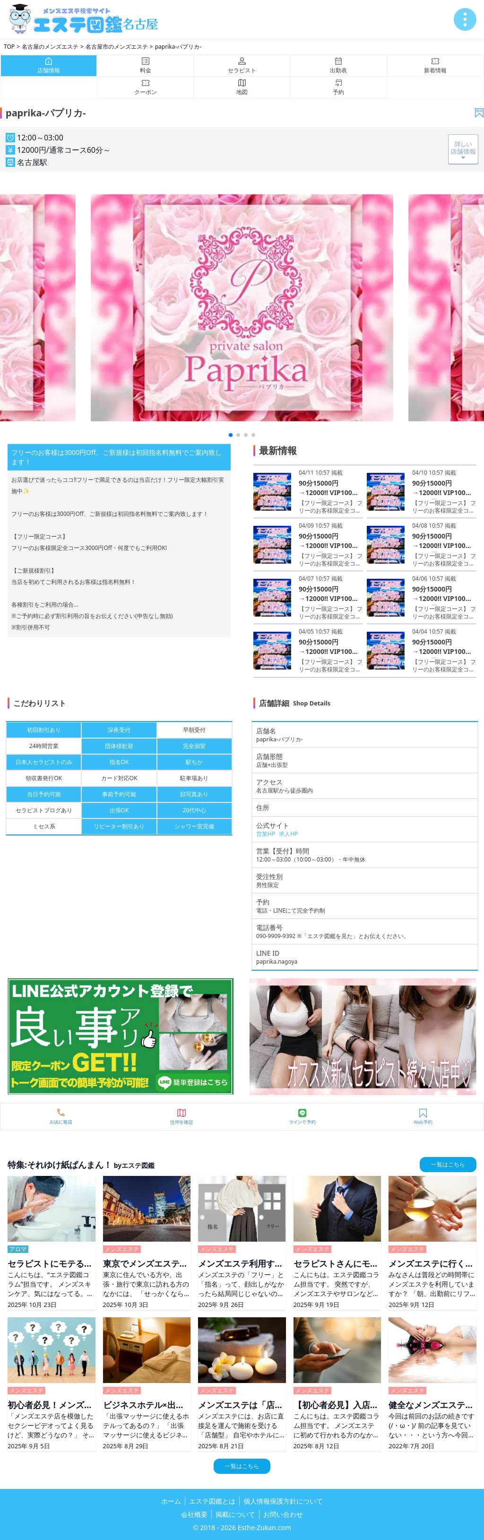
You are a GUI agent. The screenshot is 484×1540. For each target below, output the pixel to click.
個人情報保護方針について (283, 1500)
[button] (231, 435)
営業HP (265, 834)
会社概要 (194, 1514)
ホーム (171, 1500)
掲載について (235, 1514)
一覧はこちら (448, 1164)
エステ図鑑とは (212, 1500)
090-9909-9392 (275, 936)
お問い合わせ (283, 1514)
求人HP (288, 834)
